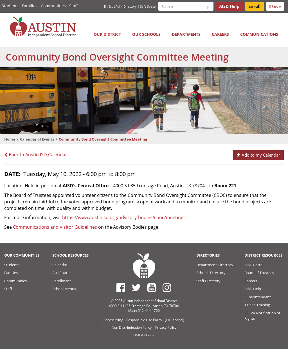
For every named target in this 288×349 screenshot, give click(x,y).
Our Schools (146, 34)
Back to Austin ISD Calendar (35, 155)
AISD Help (252, 288)
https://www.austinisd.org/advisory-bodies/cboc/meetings (124, 217)
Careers (220, 34)
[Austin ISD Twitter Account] (136, 287)
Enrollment (61, 280)
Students (10, 5)
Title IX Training (257, 304)
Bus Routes (61, 272)
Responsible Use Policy (144, 319)
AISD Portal (253, 264)
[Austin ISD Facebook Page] (121, 287)
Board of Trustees (259, 272)
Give (275, 6)
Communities (53, 5)
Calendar (59, 264)
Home (9, 139)
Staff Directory (208, 280)
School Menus (64, 288)
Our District (107, 34)
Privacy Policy (165, 327)
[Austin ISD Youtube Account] (152, 287)
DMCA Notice (143, 335)
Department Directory (214, 264)
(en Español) (174, 319)
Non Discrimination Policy (132, 327)
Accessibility (113, 319)
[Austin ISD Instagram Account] (167, 287)
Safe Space (148, 6)
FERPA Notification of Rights (262, 315)
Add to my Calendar (258, 155)
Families (29, 5)
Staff (73, 5)
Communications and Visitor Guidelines (55, 227)
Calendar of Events (37, 139)
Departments (186, 34)
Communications (259, 34)
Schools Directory (211, 272)
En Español (112, 6)
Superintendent (257, 296)
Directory (130, 6)
